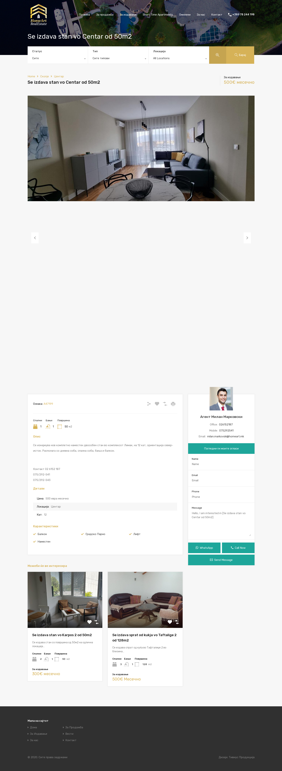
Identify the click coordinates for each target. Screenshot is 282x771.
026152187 (226, 424)
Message (197, 507)
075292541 (226, 430)
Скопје (44, 76)
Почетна (84, 14)
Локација (159, 51)
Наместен (44, 541)
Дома (33, 727)
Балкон (42, 534)
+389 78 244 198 (243, 14)
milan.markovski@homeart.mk (225, 436)
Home (31, 76)
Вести (69, 734)
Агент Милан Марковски (221, 417)
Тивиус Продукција (242, 757)
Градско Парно (95, 534)
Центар (59, 76)
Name (195, 459)
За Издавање (38, 734)
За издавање (128, 14)
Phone (195, 491)
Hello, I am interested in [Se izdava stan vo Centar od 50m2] (221, 523)
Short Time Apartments (158, 14)
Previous (35, 237)
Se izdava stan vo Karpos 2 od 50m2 (62, 635)
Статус (37, 51)
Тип (95, 51)
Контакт (216, 14)
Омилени (185, 14)
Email (195, 475)
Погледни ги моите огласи (221, 448)
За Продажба (74, 727)
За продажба (104, 14)
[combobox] (58, 59)
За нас (201, 14)
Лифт (137, 534)
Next (247, 237)
